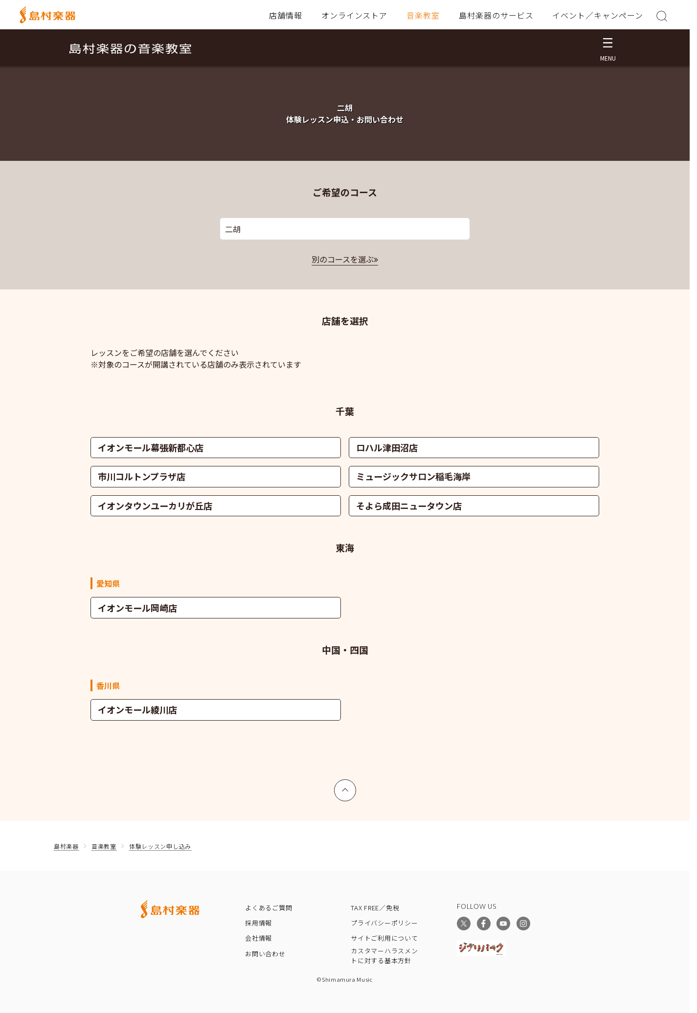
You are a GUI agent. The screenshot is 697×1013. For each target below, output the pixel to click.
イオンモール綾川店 (137, 709)
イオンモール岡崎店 (137, 607)
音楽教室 (423, 15)
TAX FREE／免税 (375, 907)
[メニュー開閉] (607, 47)
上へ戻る (345, 786)
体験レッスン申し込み (160, 846)
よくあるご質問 (268, 907)
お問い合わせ (265, 953)
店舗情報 (285, 15)
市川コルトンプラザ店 (141, 476)
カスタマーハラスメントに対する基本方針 (384, 956)
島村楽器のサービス (496, 15)
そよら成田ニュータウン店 (409, 505)
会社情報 (258, 938)
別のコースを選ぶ (343, 259)
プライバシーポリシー (384, 922)
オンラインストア (354, 15)
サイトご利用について (384, 938)
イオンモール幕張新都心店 (150, 447)
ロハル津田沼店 (387, 447)
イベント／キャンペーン (597, 15)
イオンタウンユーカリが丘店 (155, 505)
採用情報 (258, 922)
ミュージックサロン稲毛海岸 (413, 476)
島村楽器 (66, 846)
